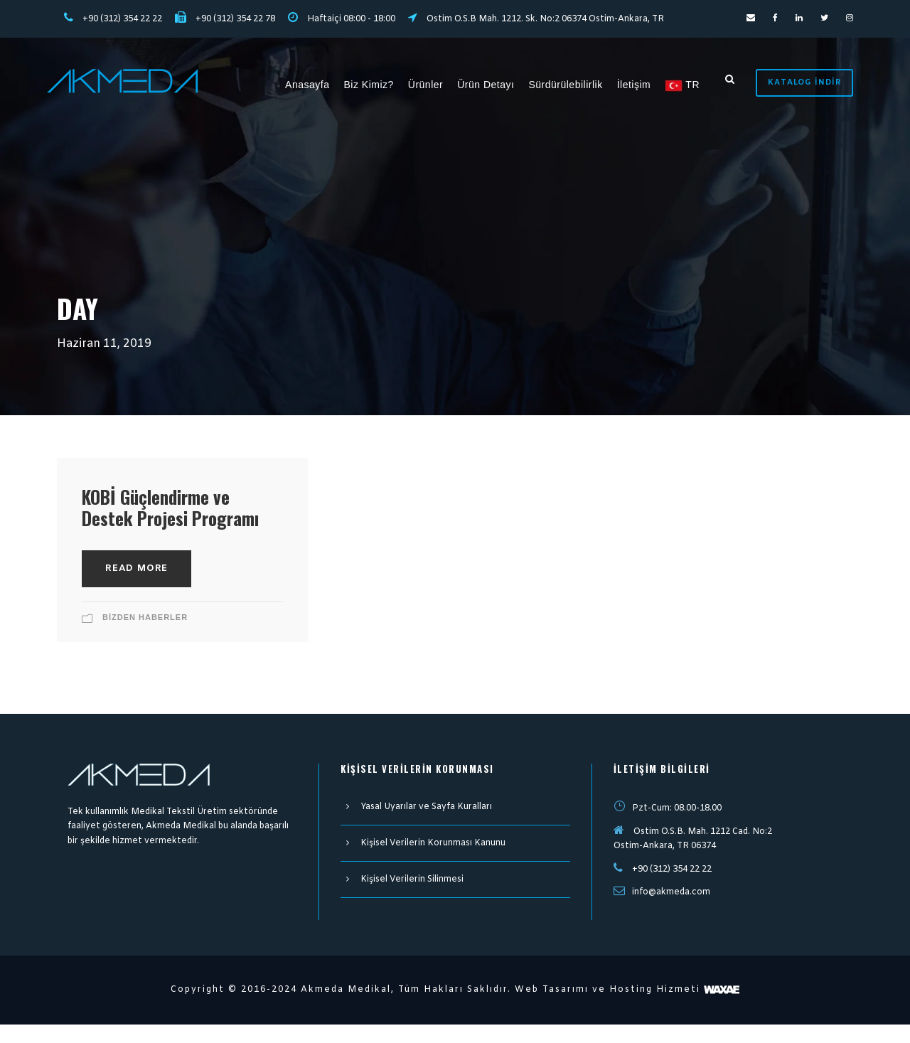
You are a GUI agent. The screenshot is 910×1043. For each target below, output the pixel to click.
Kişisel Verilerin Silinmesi (407, 900)
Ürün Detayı (488, 84)
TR (685, 84)
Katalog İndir (806, 81)
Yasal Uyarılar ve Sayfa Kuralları (421, 828)
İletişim (637, 84)
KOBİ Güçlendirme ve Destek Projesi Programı (173, 517)
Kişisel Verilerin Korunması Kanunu (426, 864)
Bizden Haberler (145, 638)
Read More (136, 589)
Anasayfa (310, 84)
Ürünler (428, 84)
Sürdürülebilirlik (569, 84)
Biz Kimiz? (372, 84)
